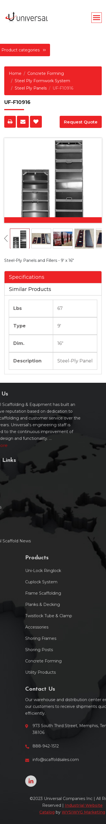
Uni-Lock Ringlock (81, 570)
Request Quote (81, 122)
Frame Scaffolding (81, 593)
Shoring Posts (77, 649)
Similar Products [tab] (30, 289)
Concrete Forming (45, 73)
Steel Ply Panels (31, 88)
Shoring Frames (78, 638)
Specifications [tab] (26, 277)
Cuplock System (79, 581)
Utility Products (78, 672)
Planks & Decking (80, 604)
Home (15, 73)
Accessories (74, 627)
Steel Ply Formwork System (42, 80)
